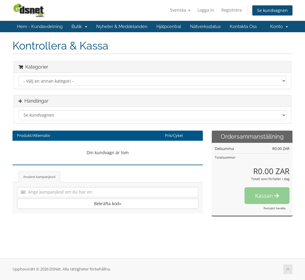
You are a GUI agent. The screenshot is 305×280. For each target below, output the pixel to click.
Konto (279, 26)
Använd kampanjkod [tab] (39, 176)
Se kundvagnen (272, 10)
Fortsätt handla (275, 208)
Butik (79, 26)
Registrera (231, 10)
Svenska (180, 10)
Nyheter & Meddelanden (121, 26)
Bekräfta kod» (107, 203)
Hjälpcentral (168, 26)
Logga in (205, 10)
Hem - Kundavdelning (40, 26)
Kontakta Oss (243, 26)
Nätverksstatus (205, 26)
